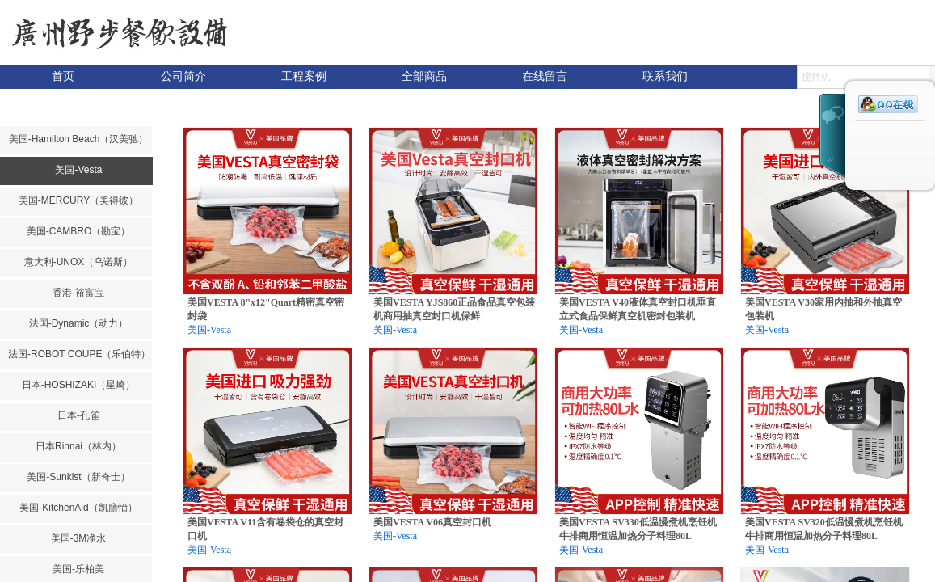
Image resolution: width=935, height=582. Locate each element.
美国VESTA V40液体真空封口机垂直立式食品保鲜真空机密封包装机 (637, 309)
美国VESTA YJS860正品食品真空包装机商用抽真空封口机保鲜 (454, 309)
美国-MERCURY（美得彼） (78, 200)
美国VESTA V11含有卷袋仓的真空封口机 (265, 529)
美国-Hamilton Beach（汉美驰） (79, 139)
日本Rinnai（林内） (78, 446)
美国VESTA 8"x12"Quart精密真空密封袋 (265, 309)
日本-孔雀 (78, 415)
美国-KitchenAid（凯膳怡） (78, 507)
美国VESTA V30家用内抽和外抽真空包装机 (823, 309)
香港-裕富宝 (78, 292)
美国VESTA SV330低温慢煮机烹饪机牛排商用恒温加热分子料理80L (638, 529)
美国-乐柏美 (78, 569)
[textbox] (863, 77)
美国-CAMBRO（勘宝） (79, 231)
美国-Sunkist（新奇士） (78, 477)
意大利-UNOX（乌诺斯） (78, 262)
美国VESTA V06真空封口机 (432, 522)
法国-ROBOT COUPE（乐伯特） (78, 354)
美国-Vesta (78, 169)
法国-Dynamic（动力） (78, 323)
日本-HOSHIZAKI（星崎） (79, 384)
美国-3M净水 (79, 538)
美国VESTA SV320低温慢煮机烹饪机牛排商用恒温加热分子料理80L (824, 529)
